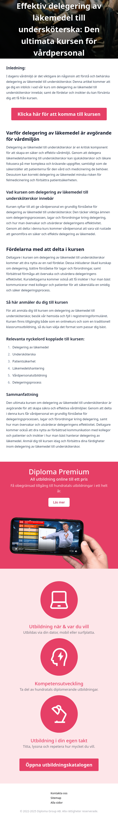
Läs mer (59, 502)
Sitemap (56, 798)
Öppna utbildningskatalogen (59, 764)
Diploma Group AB (49, 811)
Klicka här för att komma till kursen (58, 114)
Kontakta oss (59, 793)
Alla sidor (57, 802)
